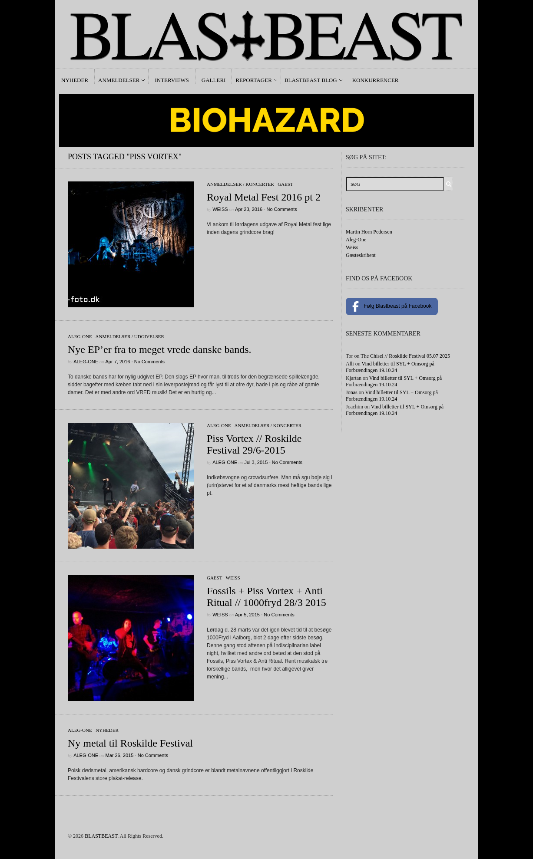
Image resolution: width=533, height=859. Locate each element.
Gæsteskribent (361, 255)
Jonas (352, 392)
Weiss (220, 209)
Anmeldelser (118, 80)
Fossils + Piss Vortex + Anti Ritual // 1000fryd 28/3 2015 (266, 596)
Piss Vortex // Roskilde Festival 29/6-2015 (254, 444)
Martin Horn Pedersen (369, 232)
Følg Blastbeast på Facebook (391, 306)
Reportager (253, 80)
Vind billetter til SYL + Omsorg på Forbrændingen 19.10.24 (390, 367)
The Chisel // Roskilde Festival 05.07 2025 (405, 356)
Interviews (172, 80)
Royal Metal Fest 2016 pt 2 (264, 197)
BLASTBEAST (101, 836)
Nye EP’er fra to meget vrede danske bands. (160, 349)
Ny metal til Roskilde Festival (130, 743)
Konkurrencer (375, 80)
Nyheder (74, 80)
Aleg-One (80, 336)
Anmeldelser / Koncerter (240, 184)
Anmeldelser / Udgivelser (130, 336)
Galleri (214, 80)
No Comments (281, 209)
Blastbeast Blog (311, 80)
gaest (285, 184)
